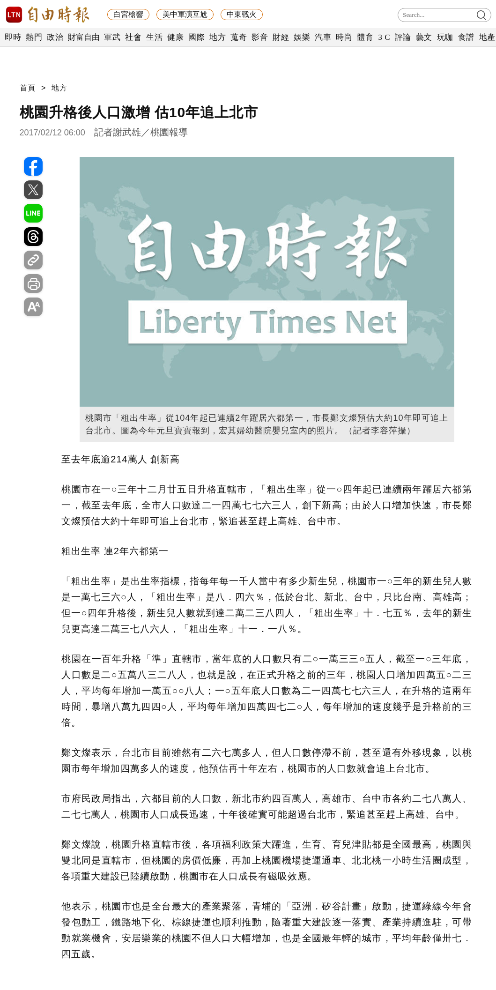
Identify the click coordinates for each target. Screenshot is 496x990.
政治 (55, 37)
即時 (13, 37)
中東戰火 (242, 14)
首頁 (28, 88)
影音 (260, 37)
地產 (487, 37)
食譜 (466, 37)
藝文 (424, 37)
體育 (365, 37)
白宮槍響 (128, 14)
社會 (133, 37)
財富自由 (83, 37)
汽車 (323, 37)
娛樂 (302, 37)
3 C (384, 37)
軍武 (112, 37)
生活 (154, 37)
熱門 (34, 37)
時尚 (344, 37)
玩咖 (445, 37)
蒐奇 (238, 37)
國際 (196, 37)
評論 (403, 37)
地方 (217, 37)
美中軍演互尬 (185, 14)
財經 (281, 37)
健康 (175, 37)
